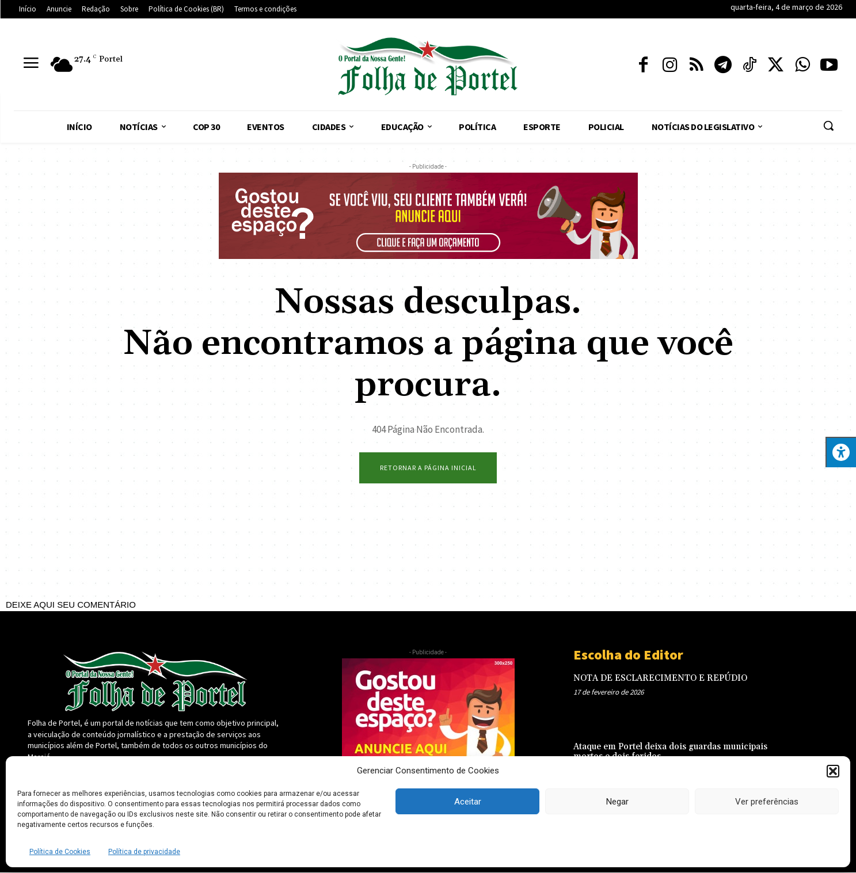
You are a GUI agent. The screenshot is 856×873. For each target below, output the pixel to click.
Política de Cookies (59, 852)
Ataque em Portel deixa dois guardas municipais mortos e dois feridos (670, 752)
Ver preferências (766, 801)
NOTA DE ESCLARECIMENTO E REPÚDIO (660, 678)
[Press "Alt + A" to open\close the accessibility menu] (840, 452)
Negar (617, 801)
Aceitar (467, 801)
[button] (833, 771)
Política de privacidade (144, 852)
